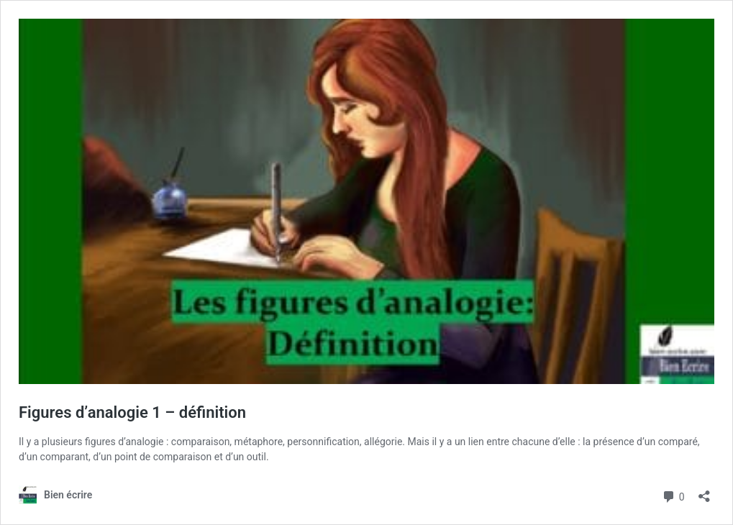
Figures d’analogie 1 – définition (132, 412)
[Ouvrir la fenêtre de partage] (704, 491)
